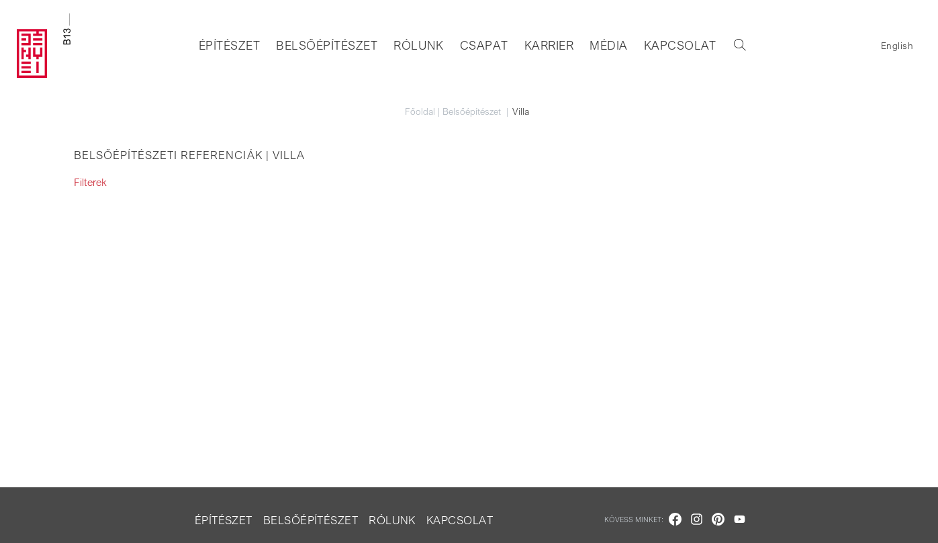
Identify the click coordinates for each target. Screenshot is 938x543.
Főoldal (420, 111)
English (897, 45)
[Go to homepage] (44, 45)
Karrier (548, 45)
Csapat (484, 45)
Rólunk (418, 45)
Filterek (90, 182)
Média (608, 45)
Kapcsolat (680, 45)
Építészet (229, 45)
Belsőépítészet (326, 45)
